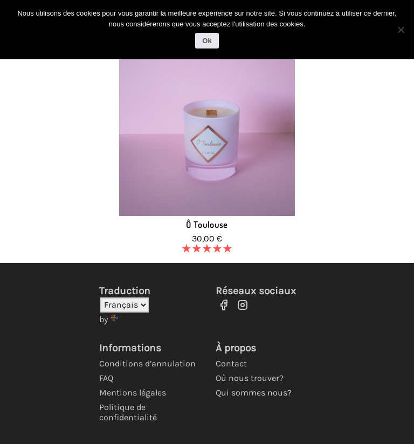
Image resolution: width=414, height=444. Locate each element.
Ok (206, 41)
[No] (400, 29)
